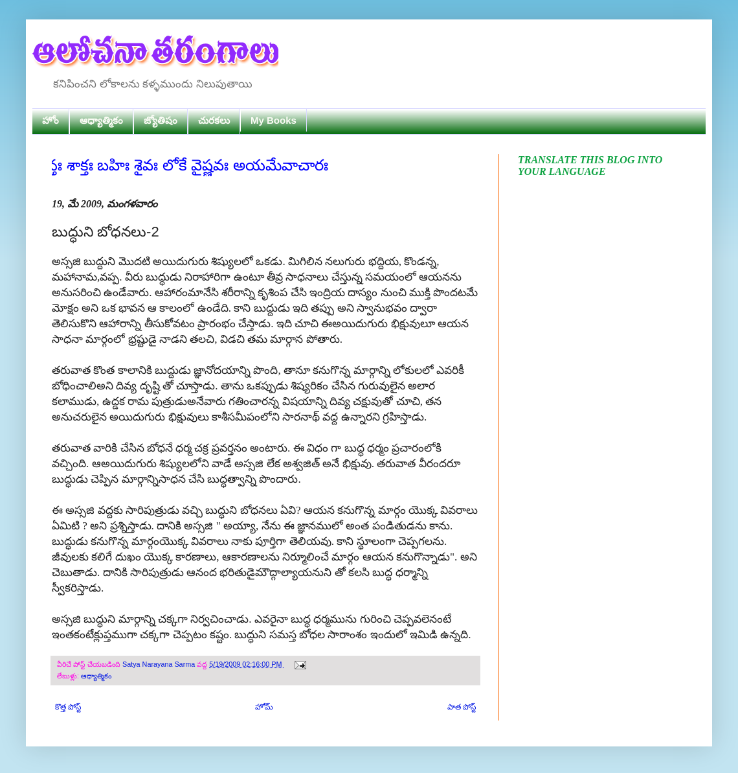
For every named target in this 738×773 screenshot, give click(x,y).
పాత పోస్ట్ (461, 706)
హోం (50, 120)
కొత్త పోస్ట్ (68, 706)
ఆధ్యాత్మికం (101, 120)
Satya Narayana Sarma (159, 664)
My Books (273, 120)
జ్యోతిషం (160, 120)
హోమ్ (264, 706)
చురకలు (214, 120)
